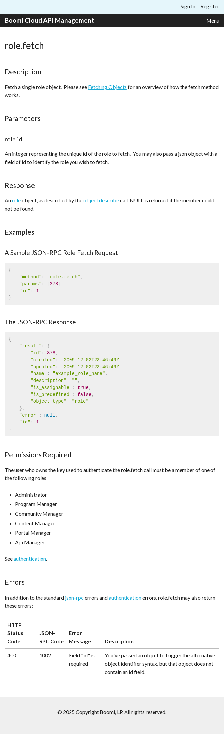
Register (209, 6)
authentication (30, 558)
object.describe (101, 200)
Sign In (188, 6)
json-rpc (74, 597)
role (16, 200)
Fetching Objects (107, 87)
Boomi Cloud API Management (49, 20)
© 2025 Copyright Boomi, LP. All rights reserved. (111, 712)
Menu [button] (212, 20)
